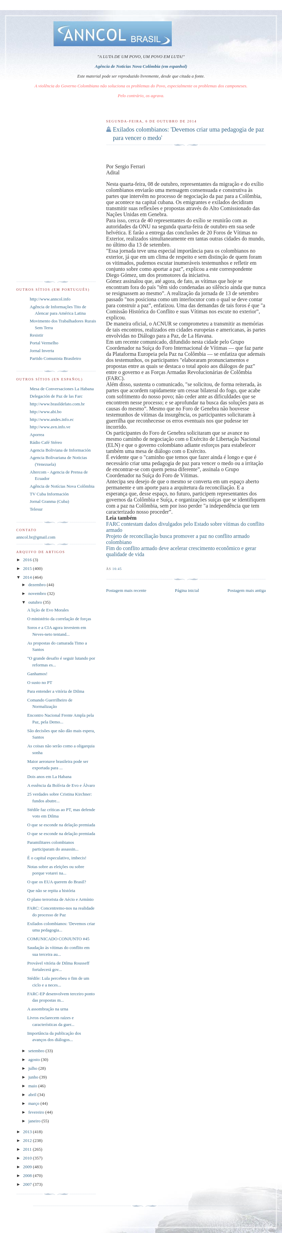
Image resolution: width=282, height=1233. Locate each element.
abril (33, 1094)
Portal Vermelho (44, 342)
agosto (34, 1059)
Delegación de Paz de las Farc (56, 396)
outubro (35, 602)
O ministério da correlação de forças (59, 618)
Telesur (36, 509)
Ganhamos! (37, 673)
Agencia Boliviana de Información (60, 450)
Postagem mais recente (126, 590)
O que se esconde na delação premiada (61, 824)
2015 (28, 568)
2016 (28, 559)
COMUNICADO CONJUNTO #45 (58, 938)
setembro (37, 1050)
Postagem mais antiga (247, 590)
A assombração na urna (47, 1008)
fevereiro (36, 1112)
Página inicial (187, 590)
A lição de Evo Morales (48, 609)
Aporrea (37, 434)
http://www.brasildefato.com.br (57, 403)
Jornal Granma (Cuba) (49, 501)
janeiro (35, 1120)
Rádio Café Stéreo (46, 442)
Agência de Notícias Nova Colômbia (62, 486)
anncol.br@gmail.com (35, 537)
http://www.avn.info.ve (50, 426)
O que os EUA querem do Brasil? (56, 881)
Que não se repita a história (51, 890)
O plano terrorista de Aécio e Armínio (60, 899)
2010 (28, 1157)
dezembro (37, 584)
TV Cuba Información (49, 493)
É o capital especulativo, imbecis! (56, 857)
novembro (37, 593)
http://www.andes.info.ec (52, 419)
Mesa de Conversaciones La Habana (62, 388)
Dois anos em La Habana (49, 776)
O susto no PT (39, 682)
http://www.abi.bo (46, 411)
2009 (28, 1166)
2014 (28, 577)
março (34, 1103)
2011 (28, 1149)
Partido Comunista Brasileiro (55, 358)
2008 (28, 1175)
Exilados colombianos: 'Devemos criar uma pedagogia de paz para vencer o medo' (188, 133)
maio (33, 1085)
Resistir (36, 335)
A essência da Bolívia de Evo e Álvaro (61, 785)
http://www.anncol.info (50, 299)
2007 (28, 1184)
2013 (28, 1131)
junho (34, 1077)
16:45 (117, 569)
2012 (28, 1140)
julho (33, 1068)
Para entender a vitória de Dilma (55, 691)
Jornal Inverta (42, 350)
